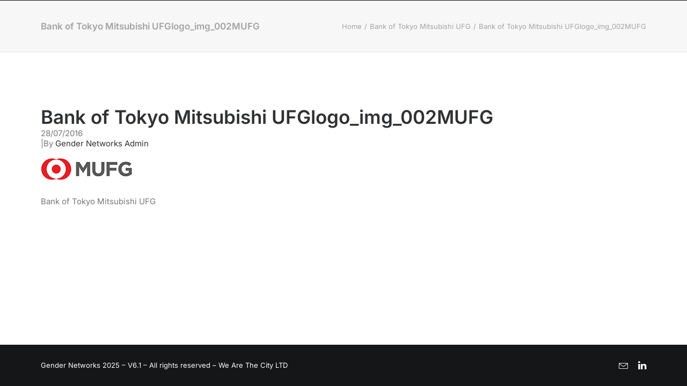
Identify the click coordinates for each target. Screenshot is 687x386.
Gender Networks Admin (102, 143)
